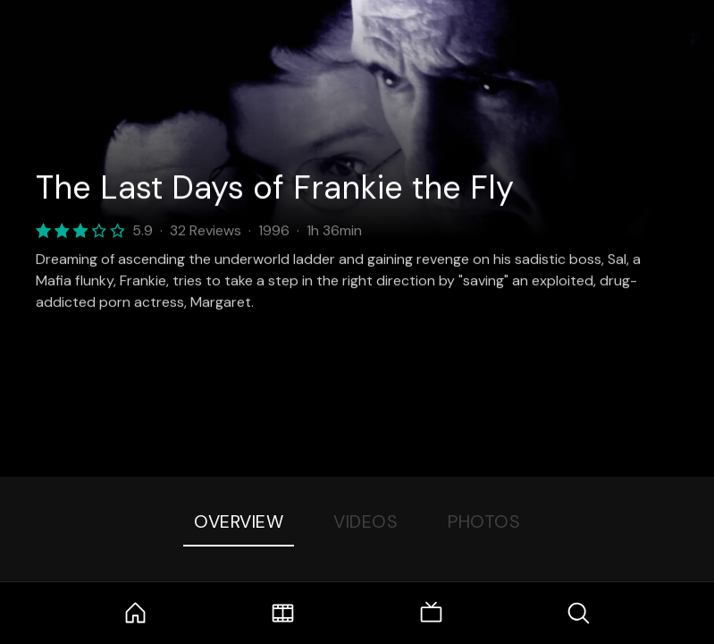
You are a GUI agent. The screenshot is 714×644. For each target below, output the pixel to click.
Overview (238, 521)
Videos (365, 521)
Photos (484, 521)
